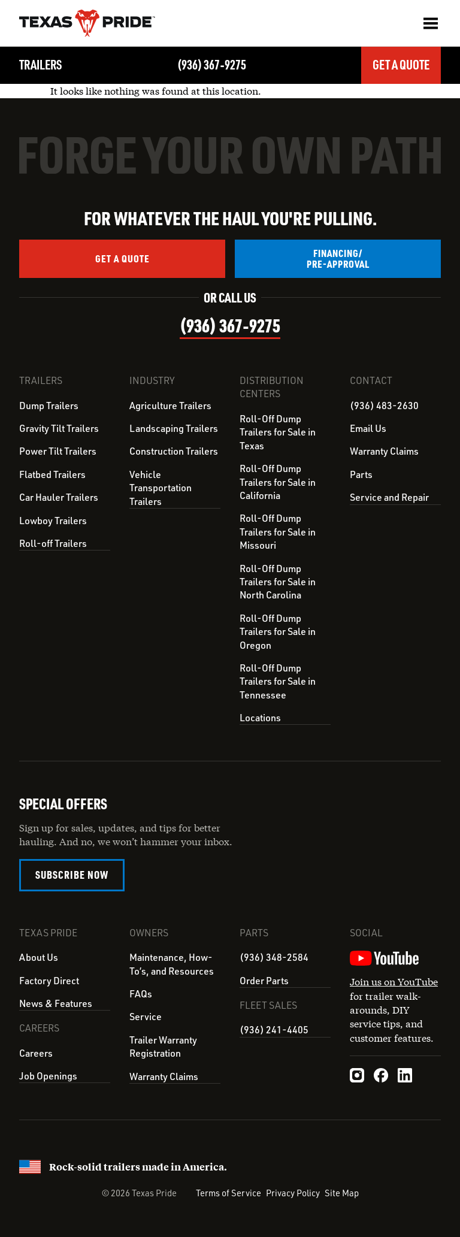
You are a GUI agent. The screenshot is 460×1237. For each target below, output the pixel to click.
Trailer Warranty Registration (163, 1045)
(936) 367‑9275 (211, 64)
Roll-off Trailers (53, 543)
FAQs (140, 993)
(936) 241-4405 (274, 1029)
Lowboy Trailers (53, 521)
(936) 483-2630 (384, 406)
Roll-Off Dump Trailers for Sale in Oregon (278, 631)
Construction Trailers (173, 451)
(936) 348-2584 (274, 957)
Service (145, 1016)
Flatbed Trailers (52, 474)
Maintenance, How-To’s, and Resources (171, 963)
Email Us (368, 428)
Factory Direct (49, 980)
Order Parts (264, 980)
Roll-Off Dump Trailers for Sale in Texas (278, 432)
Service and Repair (389, 497)
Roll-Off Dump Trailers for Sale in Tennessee (278, 681)
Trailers (40, 64)
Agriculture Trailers (170, 406)
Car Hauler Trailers (58, 497)
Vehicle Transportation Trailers (160, 487)
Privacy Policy (293, 1191)
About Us (38, 957)
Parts (361, 474)
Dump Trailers (48, 406)
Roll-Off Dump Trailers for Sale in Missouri (278, 531)
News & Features (55, 1003)
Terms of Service (228, 1191)
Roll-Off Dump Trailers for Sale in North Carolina (278, 581)
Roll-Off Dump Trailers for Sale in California (278, 481)
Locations (260, 718)
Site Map (342, 1191)
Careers (36, 1052)
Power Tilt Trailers (57, 451)
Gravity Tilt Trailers (59, 428)
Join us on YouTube (394, 981)
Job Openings (48, 1075)
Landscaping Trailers (173, 428)
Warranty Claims (384, 451)
